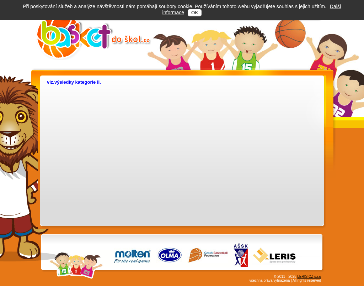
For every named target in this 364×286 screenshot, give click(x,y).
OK (194, 12)
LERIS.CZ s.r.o (309, 277)
